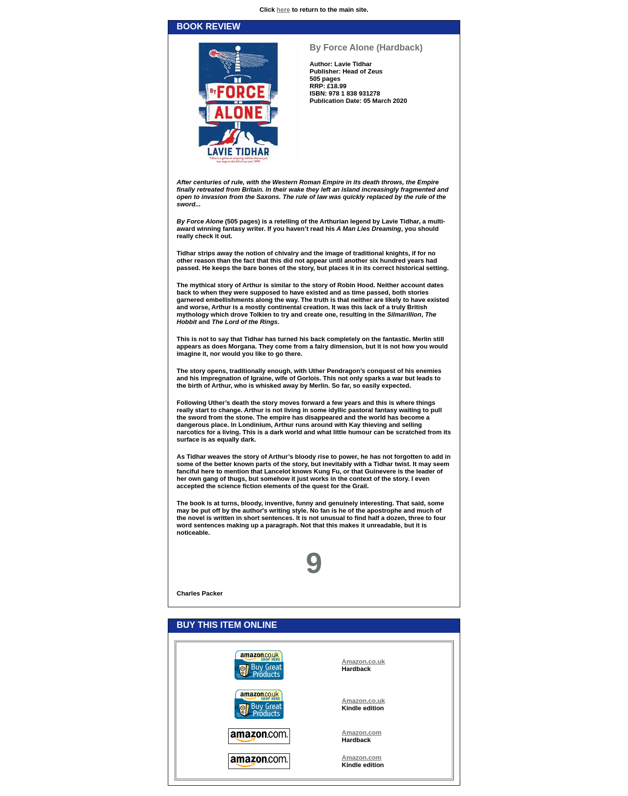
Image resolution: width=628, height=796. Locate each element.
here (283, 9)
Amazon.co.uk (363, 661)
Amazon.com (362, 732)
